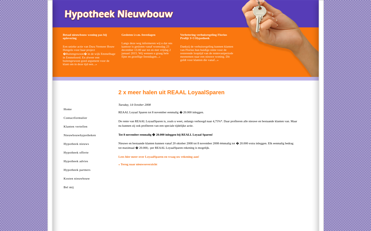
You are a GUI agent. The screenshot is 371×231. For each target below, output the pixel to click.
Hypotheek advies (76, 161)
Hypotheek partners (77, 169)
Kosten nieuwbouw (77, 178)
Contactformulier (76, 117)
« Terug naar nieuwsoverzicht (138, 164)
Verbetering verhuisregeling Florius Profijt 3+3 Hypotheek (203, 36)
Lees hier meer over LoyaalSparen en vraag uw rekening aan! (159, 156)
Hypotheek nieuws (76, 143)
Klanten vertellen (76, 126)
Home (68, 109)
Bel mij (69, 187)
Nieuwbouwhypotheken (80, 135)
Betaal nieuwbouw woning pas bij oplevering (85, 36)
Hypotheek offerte (76, 152)
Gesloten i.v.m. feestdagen (138, 34)
